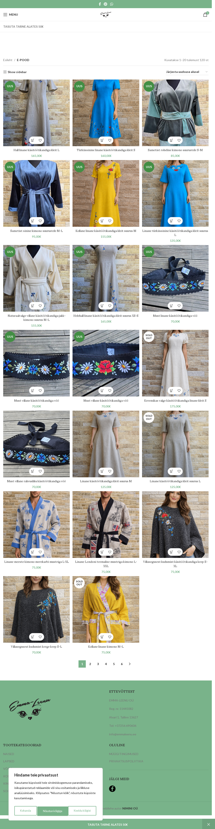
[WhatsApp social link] (111, 4)
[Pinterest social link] (105, 4)
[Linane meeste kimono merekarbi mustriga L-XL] (36, 531)
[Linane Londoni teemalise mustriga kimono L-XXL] (106, 531)
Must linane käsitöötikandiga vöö (175, 316)
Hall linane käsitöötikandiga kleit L (36, 149)
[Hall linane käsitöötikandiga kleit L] (36, 112)
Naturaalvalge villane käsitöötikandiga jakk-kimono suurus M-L (36, 318)
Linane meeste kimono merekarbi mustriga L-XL (36, 570)
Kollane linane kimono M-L (106, 653)
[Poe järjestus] (187, 72)
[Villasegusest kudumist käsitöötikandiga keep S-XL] (176, 531)
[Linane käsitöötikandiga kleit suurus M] (106, 449)
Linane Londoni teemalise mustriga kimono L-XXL (106, 570)
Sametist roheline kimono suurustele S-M (176, 149)
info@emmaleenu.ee (122, 740)
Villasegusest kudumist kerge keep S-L (36, 653)
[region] (56, 795)
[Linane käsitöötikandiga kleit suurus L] (176, 449)
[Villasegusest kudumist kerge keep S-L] (36, 616)
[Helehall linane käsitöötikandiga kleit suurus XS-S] (106, 279)
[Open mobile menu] (10, 14)
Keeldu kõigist (50, 811)
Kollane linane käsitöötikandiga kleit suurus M (106, 232)
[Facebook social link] (99, 4)
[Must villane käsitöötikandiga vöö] (36, 364)
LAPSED (8, 767)
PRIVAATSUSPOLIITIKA (126, 767)
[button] (32, 139)
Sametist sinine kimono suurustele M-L (36, 230)
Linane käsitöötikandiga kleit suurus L (175, 486)
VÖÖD (8, 775)
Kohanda (25, 811)
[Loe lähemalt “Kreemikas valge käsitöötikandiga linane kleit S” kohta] (172, 391)
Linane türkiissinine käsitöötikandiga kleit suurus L (176, 232)
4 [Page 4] (106, 670)
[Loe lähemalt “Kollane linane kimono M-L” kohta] (102, 643)
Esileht (7, 60)
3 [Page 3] (98, 670)
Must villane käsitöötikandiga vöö (36, 401)
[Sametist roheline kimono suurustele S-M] (176, 112)
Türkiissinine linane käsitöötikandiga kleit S (106, 149)
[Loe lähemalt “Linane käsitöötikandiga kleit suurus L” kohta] (172, 476)
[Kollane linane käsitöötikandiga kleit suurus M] (106, 193)
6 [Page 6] (122, 670)
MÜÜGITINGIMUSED (123, 760)
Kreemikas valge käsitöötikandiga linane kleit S (176, 403)
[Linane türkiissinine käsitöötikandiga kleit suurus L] (176, 193)
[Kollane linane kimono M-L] (106, 616)
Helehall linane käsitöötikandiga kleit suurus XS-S (106, 318)
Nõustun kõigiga (82, 811)
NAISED (8, 760)
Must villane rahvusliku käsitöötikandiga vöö (36, 486)
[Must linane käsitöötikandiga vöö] (176, 279)
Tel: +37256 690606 (122, 732)
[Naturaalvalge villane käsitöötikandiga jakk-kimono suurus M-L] (36, 279)
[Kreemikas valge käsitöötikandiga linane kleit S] (176, 364)
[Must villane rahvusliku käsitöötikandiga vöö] (36, 449)
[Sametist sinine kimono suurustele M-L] (36, 193)
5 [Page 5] (114, 670)
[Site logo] (106, 14)
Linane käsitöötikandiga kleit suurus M (105, 486)
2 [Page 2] (90, 670)
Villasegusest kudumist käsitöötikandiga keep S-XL (175, 570)
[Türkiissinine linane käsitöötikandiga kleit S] (106, 112)
